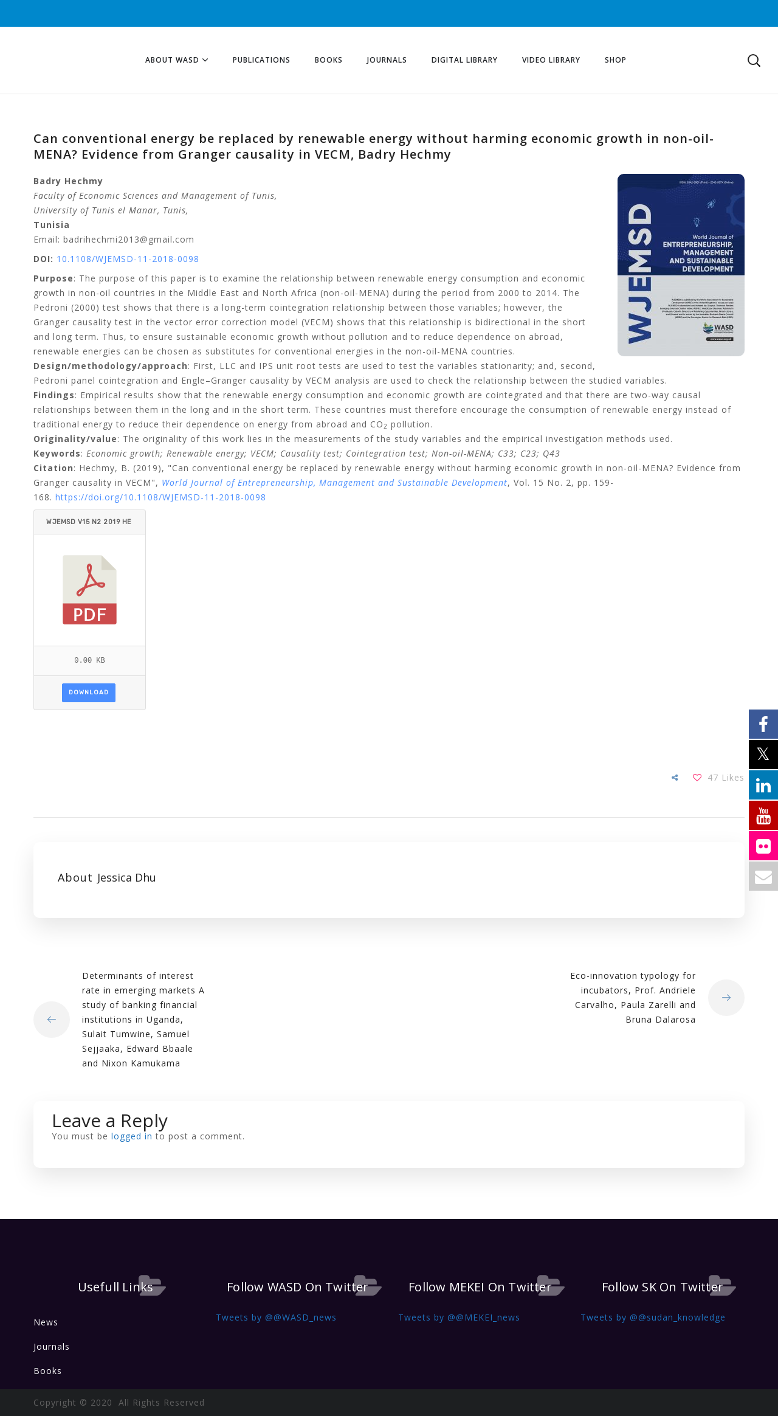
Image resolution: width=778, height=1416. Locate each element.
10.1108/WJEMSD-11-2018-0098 (128, 258)
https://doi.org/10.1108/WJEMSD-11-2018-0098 (160, 497)
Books (47, 1370)
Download (89, 692)
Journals (51, 1346)
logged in (132, 1136)
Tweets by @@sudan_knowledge (653, 1317)
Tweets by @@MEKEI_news (459, 1317)
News (45, 1322)
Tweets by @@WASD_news (276, 1317)
